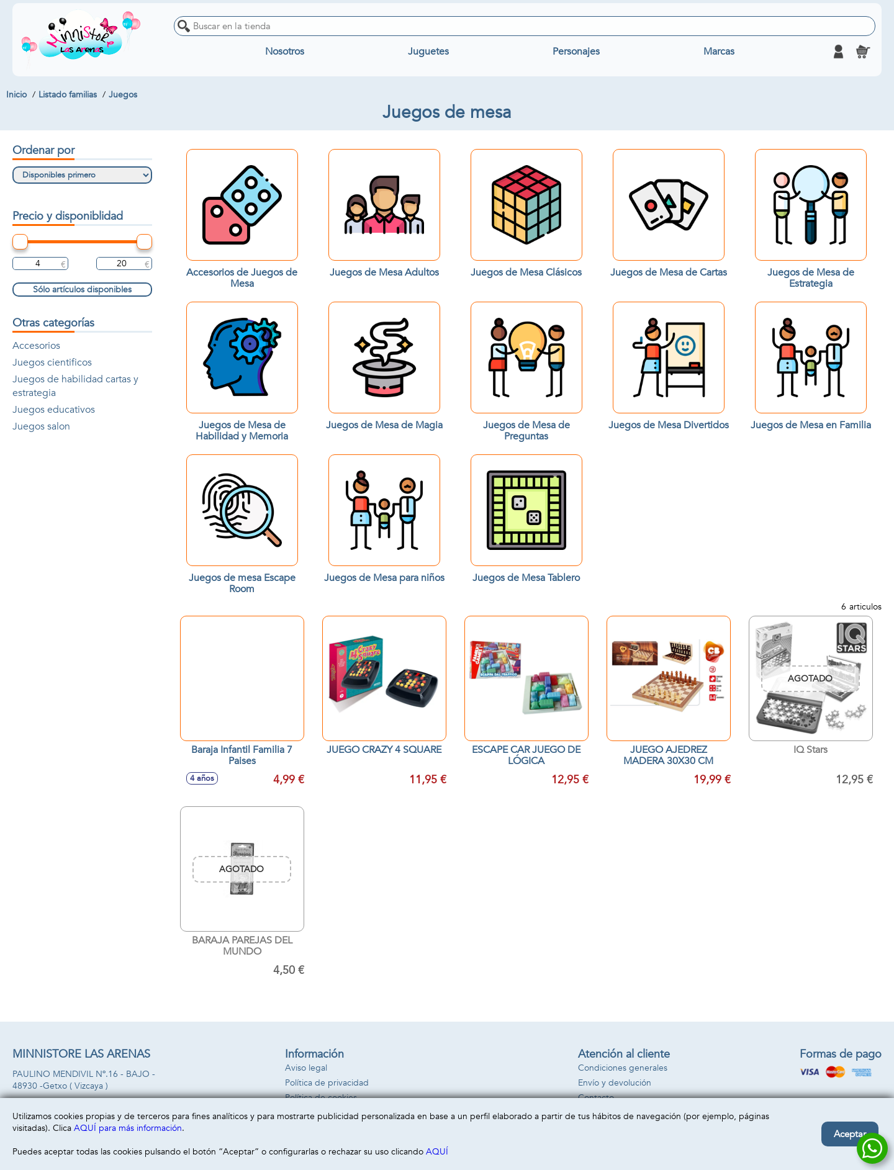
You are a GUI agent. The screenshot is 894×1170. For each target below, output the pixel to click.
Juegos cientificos (52, 362)
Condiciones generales (622, 1068)
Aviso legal (306, 1068)
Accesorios (36, 346)
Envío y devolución (614, 1083)
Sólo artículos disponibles (82, 289)
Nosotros (284, 51)
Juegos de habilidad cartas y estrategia (75, 386)
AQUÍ (437, 1152)
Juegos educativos (53, 409)
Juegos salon (41, 426)
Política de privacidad (327, 1083)
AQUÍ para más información (128, 1128)
